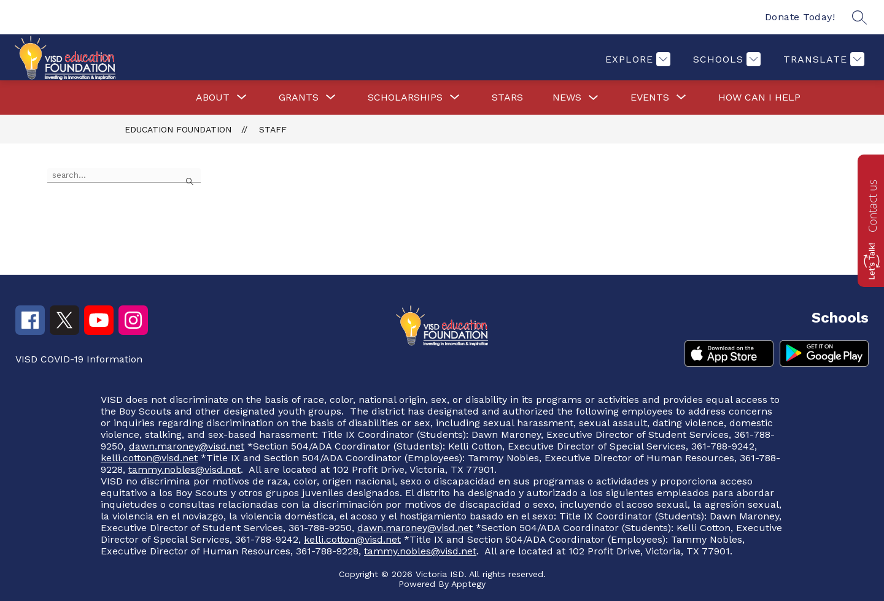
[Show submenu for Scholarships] (405, 97)
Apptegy (468, 584)
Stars (507, 97)
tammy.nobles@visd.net (184, 469)
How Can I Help (759, 97)
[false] (124, 175)
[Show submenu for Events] (649, 97)
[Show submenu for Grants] (299, 97)
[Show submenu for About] (213, 97)
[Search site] (859, 17)
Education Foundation (178, 129)
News (566, 97)
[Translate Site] (822, 59)
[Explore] (636, 59)
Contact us (872, 206)
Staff (273, 129)
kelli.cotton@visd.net (149, 458)
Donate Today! (800, 17)
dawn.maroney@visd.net (186, 446)
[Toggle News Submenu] (593, 98)
